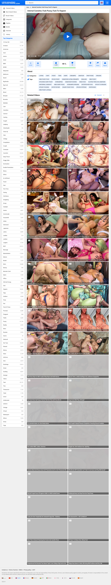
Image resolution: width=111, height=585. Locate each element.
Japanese (13, 228)
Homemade (13, 214)
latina (41, 75)
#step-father (56, 87)
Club (13, 135)
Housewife (13, 217)
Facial (13, 182)
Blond (13, 92)
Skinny (13, 350)
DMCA (20, 570)
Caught (13, 121)
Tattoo (13, 379)
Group (13, 203)
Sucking (13, 371)
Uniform (13, 404)
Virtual (13, 411)
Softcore (13, 357)
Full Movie (13, 196)
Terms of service (13, 570)
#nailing (84, 79)
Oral (13, 285)
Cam (13, 106)
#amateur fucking (71, 82)
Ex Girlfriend (13, 178)
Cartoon (13, 114)
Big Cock (13, 85)
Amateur (13, 46)
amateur (81, 75)
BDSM (13, 67)
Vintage (13, 407)
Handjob (13, 207)
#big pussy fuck (44, 79)
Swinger (13, 375)
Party (13, 300)
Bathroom (13, 74)
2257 (33, 570)
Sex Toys (13, 343)
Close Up (13, 131)
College (13, 139)
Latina (13, 232)
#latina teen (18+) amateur (96, 82)
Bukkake (13, 103)
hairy (65, 75)
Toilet (13, 393)
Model (13, 260)
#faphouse (92, 87)
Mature (13, 257)
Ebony (13, 171)
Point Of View (13, 307)
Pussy (13, 321)
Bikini (13, 88)
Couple (13, 146)
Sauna (13, 336)
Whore (13, 418)
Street (13, 368)
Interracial (13, 225)
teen (59, 75)
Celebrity (13, 124)
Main (27, 7)
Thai (13, 386)
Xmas (13, 422)
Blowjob (13, 96)
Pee (13, 303)
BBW (13, 63)
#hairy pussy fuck (68, 87)
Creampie (13, 149)
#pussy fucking (44, 87)
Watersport (13, 414)
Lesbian (13, 239)
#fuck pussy (55, 79)
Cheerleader (13, 128)
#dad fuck (82, 82)
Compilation (13, 142)
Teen (13, 382)
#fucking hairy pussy (46, 82)
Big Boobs (13, 81)
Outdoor (13, 296)
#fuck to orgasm (100, 84)
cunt (47, 75)
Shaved (13, 346)
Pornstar (13, 311)
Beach (13, 78)
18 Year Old (13, 42)
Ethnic (13, 174)
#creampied (58, 82)
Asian (13, 60)
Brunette (13, 99)
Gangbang (13, 200)
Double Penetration (13, 167)
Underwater (13, 400)
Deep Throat (13, 157)
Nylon (13, 275)
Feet (13, 185)
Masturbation (13, 253)
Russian (13, 332)
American (13, 49)
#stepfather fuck (87, 84)
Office (13, 278)
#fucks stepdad (81, 87)
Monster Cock (13, 271)
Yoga (13, 425)
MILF (13, 246)
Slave (13, 354)
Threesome (13, 389)
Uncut (13, 397)
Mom (13, 264)
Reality (13, 325)
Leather (13, 235)
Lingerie (13, 243)
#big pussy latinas (45, 90)
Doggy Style (13, 160)
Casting (13, 117)
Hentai (13, 210)
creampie (73, 75)
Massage (13, 250)
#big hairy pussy (59, 84)
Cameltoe (13, 110)
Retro (13, 329)
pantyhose (90, 75)
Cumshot (13, 153)
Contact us (5, 570)
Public (13, 318)
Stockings (13, 364)
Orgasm (13, 289)
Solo (13, 361)
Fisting (13, 192)
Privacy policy (27, 570)
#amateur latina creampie (70, 79)
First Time (13, 189)
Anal (13, 53)
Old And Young (13, 282)
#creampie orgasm (73, 84)
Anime (13, 56)
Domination (13, 164)
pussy (54, 75)
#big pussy (92, 79)
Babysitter (13, 71)
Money (13, 268)
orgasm (98, 75)
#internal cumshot (45, 84)
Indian (13, 221)
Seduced (13, 339)
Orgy (13, 293)
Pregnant (13, 314)
